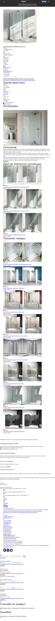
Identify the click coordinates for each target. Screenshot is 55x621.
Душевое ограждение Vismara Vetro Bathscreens (13, 312)
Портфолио (14, 511)
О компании (9, 511)
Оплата (25, 512)
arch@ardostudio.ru (7, 531)
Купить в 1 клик (23, 79)
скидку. (13, 576)
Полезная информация (37, 511)
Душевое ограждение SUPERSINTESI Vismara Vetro (14, 234)
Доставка (5, 512)
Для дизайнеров (25, 511)
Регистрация (2, 557)
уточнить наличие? (8, 49)
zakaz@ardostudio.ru (7, 528)
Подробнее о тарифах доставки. (7, 469)
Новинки (14, 512)
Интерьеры (12, 80)
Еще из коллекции (24, 80)
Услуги (17, 512)
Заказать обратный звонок (9, 535)
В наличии (10, 512)
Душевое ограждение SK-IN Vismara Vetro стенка (13, 431)
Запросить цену (6, 79)
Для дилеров (34, 512)
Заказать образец (30, 79)
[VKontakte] (4, 551)
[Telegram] (8, 551)
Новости (5, 511)
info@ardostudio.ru (7, 534)
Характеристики (6, 80)
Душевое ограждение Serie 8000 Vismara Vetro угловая (15, 336)
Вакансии (29, 512)
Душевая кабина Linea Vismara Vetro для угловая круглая (15, 359)
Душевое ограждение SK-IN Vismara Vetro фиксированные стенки (17, 264)
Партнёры (21, 512)
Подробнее (5, 161)
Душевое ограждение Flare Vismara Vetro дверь (13, 383)
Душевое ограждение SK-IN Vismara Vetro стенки (13, 407)
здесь (4, 156)
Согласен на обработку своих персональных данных (12, 564)
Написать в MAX (6, 537)
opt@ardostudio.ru (7, 526)
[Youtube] (11, 551)
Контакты (20, 511)
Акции (30, 511)
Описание (17, 80)
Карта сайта (6, 548)
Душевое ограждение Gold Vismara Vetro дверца (13, 288)
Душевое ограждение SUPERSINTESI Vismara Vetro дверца (16, 187)
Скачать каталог (7, 103)
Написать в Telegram (14, 537)
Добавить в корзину (15, 79)
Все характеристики (8, 71)
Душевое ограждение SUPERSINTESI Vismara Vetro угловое (16, 211)
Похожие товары (31, 80)
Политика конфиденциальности (10, 539)
